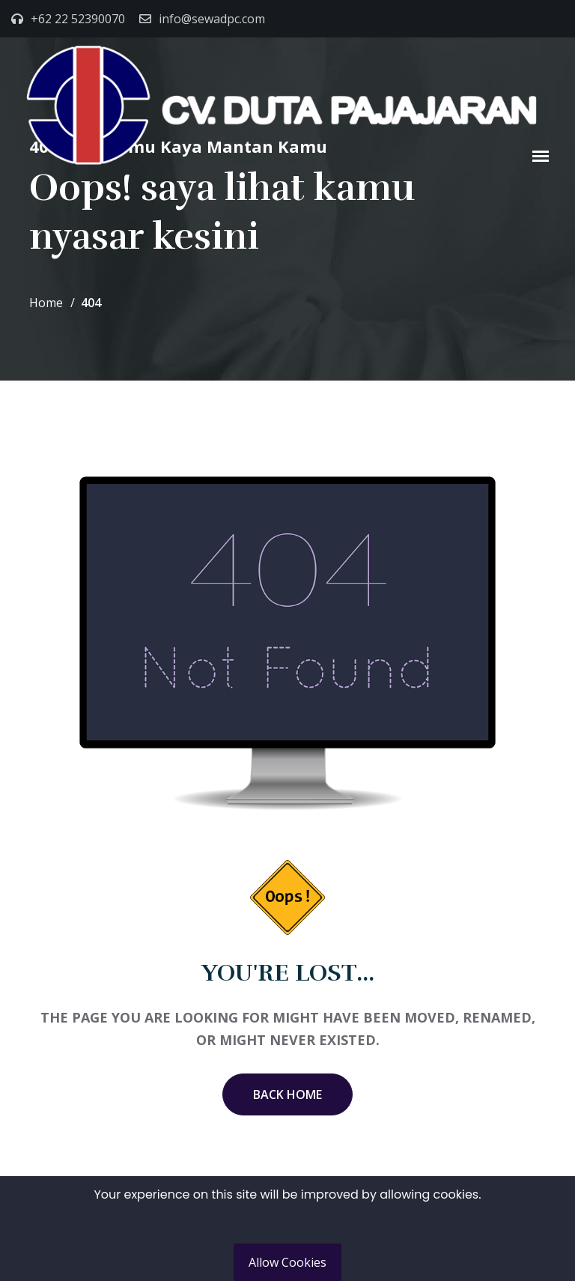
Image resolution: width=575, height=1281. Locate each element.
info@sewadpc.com (212, 18)
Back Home (287, 1094)
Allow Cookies (287, 1262)
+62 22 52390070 (78, 18)
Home (46, 302)
